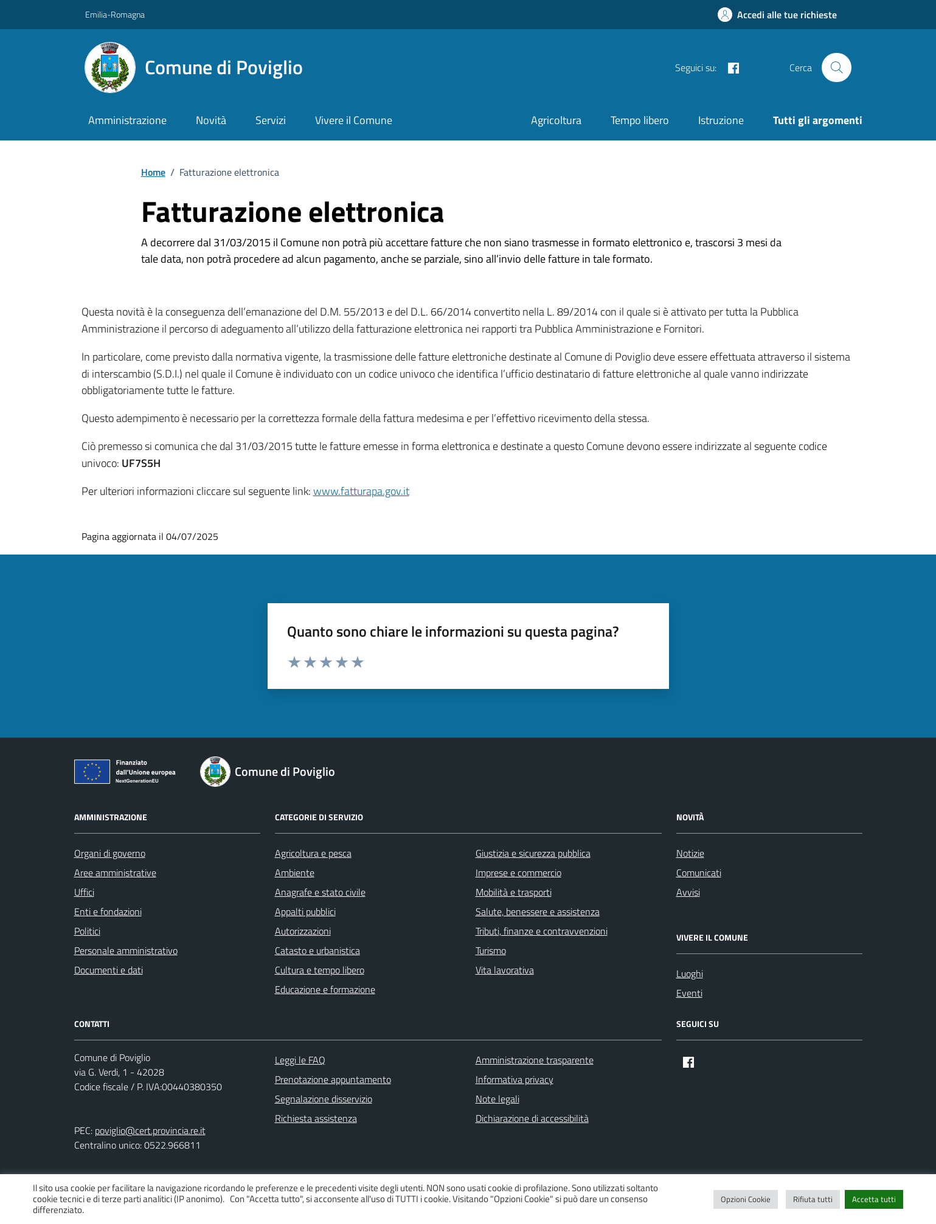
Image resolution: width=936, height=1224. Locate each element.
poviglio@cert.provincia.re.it (150, 1130)
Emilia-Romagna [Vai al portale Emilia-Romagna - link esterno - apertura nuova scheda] (115, 14)
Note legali (497, 1098)
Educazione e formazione (325, 989)
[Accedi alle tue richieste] (777, 14)
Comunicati (698, 872)
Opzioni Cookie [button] (746, 1199)
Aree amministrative (115, 872)
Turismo (491, 950)
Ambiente (294, 872)
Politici (87, 931)
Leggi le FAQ (300, 1060)
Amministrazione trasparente (535, 1060)
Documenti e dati (108, 970)
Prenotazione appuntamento (333, 1079)
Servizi (270, 120)
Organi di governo (109, 853)
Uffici (84, 892)
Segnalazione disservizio (323, 1098)
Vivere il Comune (353, 120)
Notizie (690, 853)
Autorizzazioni (303, 931)
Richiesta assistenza (316, 1118)
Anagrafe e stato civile (320, 892)
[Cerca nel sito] (836, 67)
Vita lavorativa (505, 970)
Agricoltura (556, 120)
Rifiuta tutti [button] (813, 1199)
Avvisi (688, 892)
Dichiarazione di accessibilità (532, 1118)
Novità (211, 120)
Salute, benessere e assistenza (538, 911)
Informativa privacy (514, 1079)
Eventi (689, 993)
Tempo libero (640, 120)
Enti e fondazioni (108, 911)
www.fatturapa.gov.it (361, 491)
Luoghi (689, 973)
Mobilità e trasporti (514, 892)
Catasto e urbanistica (317, 950)
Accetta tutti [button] (874, 1199)
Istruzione (721, 120)
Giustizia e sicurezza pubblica (533, 853)
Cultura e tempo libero (319, 970)
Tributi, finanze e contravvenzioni (542, 931)
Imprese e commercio (518, 872)
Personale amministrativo (126, 950)
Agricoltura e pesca (313, 853)
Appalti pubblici (305, 911)
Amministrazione (127, 120)
